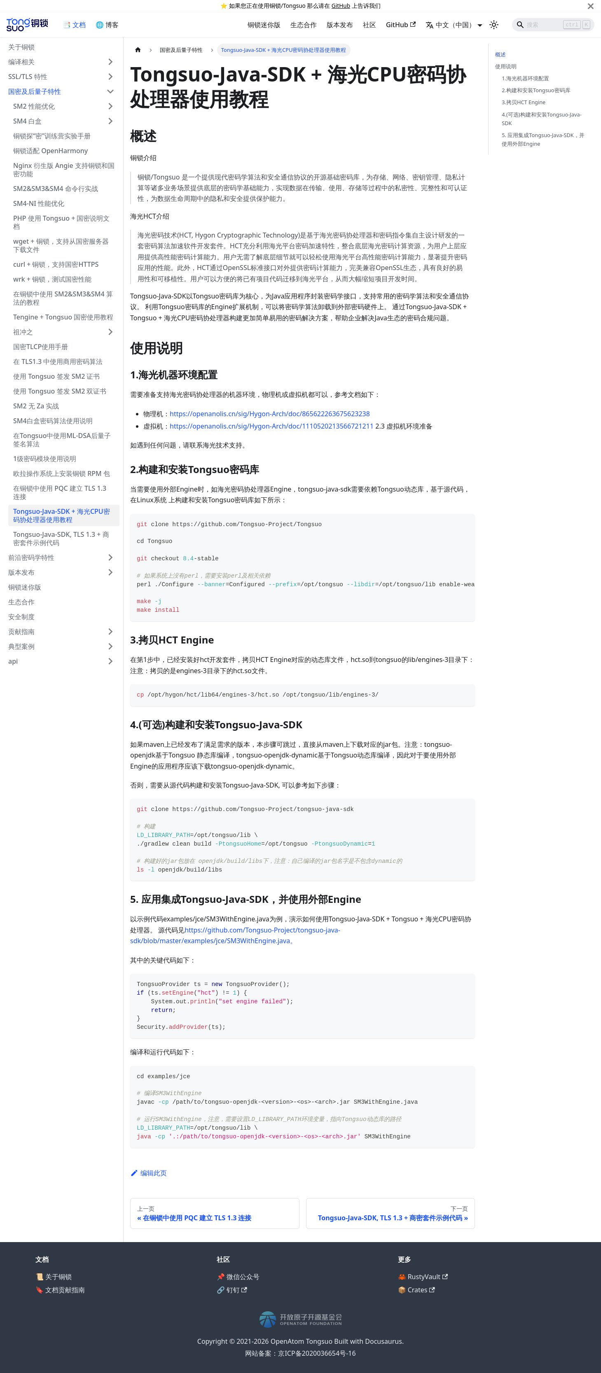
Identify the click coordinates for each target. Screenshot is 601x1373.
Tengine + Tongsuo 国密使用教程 (63, 317)
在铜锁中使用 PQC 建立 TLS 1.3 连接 (59, 492)
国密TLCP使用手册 (40, 346)
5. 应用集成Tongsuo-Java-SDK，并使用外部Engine (543, 139)
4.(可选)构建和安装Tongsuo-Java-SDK (542, 119)
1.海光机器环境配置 (525, 78)
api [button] (13, 661)
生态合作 (303, 24)
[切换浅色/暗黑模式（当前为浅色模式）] (493, 24)
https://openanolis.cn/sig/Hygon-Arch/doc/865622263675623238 (270, 413)
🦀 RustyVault (423, 1276)
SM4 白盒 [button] (27, 121)
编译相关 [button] (21, 61)
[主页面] (138, 50)
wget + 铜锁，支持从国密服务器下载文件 (61, 245)
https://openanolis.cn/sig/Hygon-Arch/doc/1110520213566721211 (272, 426)
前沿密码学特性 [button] (31, 557)
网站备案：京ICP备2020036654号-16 (300, 1353)
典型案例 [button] (21, 646)
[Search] (553, 24)
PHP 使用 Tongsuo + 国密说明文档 (61, 222)
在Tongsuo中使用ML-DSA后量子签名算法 (62, 439)
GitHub (341, 5)
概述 (500, 54)
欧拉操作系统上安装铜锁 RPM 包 (61, 473)
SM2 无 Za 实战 (36, 405)
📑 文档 (74, 24)
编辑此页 (148, 1172)
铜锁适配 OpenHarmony (50, 150)
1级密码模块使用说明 (44, 458)
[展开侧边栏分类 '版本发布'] (110, 572)
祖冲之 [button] (23, 331)
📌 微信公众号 (238, 1276)
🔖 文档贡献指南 (60, 1289)
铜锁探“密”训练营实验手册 (52, 135)
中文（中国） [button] (450, 24)
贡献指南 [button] (21, 631)
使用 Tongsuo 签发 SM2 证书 (56, 376)
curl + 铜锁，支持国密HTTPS (55, 264)
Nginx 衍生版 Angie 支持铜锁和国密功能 (64, 169)
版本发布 (340, 24)
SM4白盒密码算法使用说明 (53, 420)
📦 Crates (416, 1289)
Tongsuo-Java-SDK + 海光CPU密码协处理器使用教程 (61, 515)
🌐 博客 (107, 24)
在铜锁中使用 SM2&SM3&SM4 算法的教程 (63, 298)
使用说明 (506, 66)
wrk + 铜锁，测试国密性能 (52, 279)
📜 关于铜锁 (53, 1276)
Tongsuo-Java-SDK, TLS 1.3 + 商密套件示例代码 (61, 538)
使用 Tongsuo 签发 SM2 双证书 (59, 391)
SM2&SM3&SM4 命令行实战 (55, 188)
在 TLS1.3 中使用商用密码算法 (58, 361)
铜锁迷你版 (264, 24)
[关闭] (590, 6)
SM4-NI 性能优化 (38, 203)
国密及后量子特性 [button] (34, 91)
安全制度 (21, 616)
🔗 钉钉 (232, 1289)
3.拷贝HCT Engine (523, 102)
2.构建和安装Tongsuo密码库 (536, 90)
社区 (369, 24)
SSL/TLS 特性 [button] (27, 76)
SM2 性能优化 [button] (34, 106)
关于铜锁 (21, 46)
